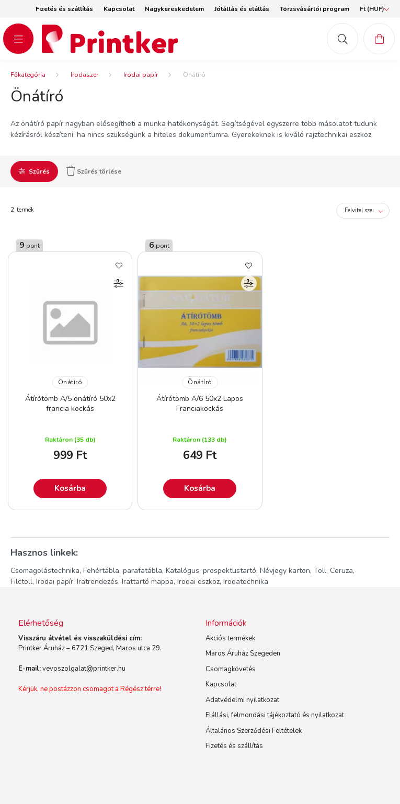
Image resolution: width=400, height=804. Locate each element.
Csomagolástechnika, (45, 571)
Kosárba (70, 488)
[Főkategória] (27, 75)
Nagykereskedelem (174, 9)
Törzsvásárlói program (314, 9)
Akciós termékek (230, 638)
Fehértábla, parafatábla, (123, 571)
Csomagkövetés (230, 669)
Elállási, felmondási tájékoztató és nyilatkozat (274, 715)
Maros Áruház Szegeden (242, 653)
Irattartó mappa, (148, 582)
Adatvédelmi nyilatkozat (242, 700)
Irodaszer (84, 75)
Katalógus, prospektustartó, (212, 571)
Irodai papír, (55, 582)
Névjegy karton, (286, 571)
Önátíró (70, 382)
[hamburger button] (18, 38)
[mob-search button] (342, 38)
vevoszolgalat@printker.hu (83, 668)
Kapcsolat (119, 9)
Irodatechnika (245, 582)
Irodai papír (140, 75)
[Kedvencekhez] (119, 265)
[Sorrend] (363, 211)
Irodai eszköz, (199, 582)
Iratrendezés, (98, 582)
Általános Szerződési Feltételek (253, 731)
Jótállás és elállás (241, 9)
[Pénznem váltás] (372, 9)
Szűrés (39, 171)
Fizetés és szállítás (64, 9)
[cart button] (379, 38)
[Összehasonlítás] (119, 283)
